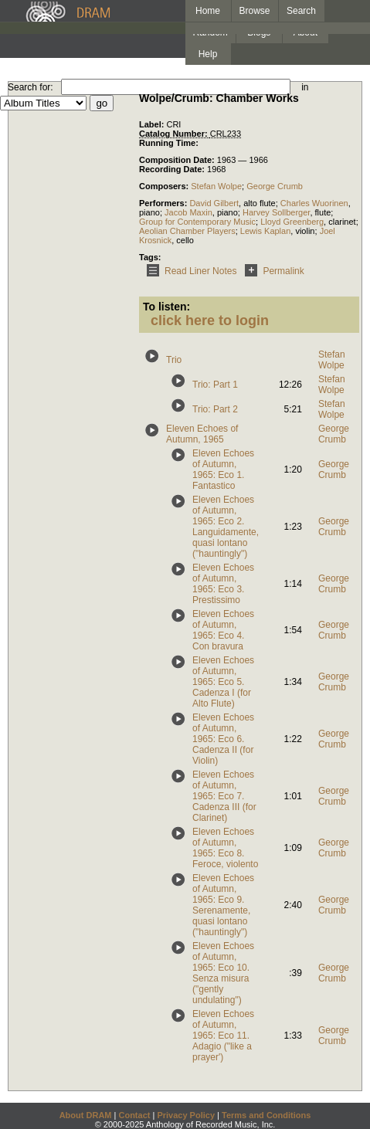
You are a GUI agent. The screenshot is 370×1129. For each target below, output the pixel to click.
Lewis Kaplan (265, 231)
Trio (174, 359)
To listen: (166, 306)
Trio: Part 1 (215, 384)
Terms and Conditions (266, 1115)
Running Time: (169, 142)
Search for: (30, 87)
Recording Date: (173, 169)
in (304, 87)
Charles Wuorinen (314, 203)
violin (304, 231)
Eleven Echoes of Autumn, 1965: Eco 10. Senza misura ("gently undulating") (223, 973)
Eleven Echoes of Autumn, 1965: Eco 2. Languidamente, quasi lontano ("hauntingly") (225, 526)
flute (323, 212)
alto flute (259, 203)
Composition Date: (178, 159)
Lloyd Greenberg (292, 221)
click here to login (210, 320)
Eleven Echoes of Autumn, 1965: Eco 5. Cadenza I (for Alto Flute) (223, 682)
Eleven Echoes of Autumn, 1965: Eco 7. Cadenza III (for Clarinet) (224, 796)
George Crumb (274, 186)
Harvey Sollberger (276, 212)
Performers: (164, 203)
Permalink (271, 271)
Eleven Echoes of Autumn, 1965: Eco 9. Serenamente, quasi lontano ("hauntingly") (223, 905)
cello (185, 240)
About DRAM (85, 1115)
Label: (152, 124)
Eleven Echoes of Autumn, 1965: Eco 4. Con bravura (223, 630)
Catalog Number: (174, 133)
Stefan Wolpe (216, 186)
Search (301, 10)
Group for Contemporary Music (197, 221)
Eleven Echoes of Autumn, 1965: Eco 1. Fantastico (223, 469)
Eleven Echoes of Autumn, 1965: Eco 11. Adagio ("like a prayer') (223, 1036)
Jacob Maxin (188, 212)
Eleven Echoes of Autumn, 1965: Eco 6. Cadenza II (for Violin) (223, 739)
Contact (134, 1115)
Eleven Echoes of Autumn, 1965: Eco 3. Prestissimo (223, 583)
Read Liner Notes (188, 271)
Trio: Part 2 (215, 409)
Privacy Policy (186, 1115)
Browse (254, 10)
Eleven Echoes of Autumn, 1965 (202, 434)
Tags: (150, 257)
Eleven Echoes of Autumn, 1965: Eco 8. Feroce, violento (225, 848)
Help (208, 54)
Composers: (165, 186)
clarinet (341, 221)
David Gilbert (214, 203)
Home (207, 10)
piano (149, 212)
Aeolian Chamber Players (187, 231)
